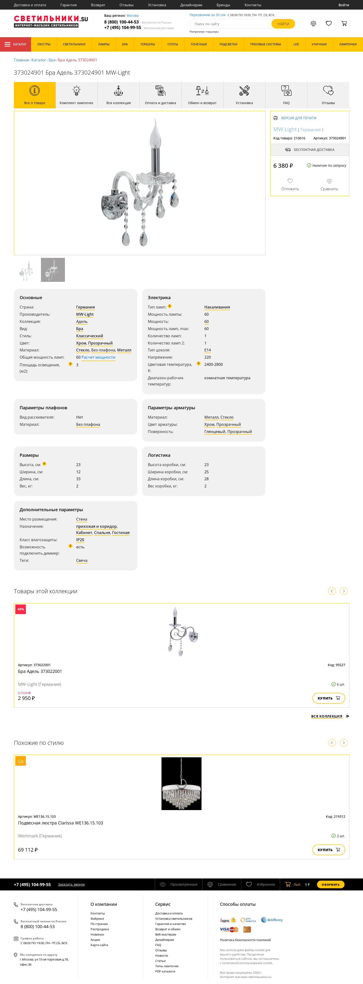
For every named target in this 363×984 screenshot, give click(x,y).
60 (206, 321)
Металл (124, 350)
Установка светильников (173, 918)
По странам (99, 924)
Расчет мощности (98, 357)
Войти (344, 5)
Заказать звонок (71, 884)
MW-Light (85, 314)
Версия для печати (299, 118)
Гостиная (121, 532)
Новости (161, 955)
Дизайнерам (191, 4)
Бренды (223, 4)
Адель (82, 321)
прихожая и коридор (96, 526)
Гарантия (68, 4)
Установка (157, 4)
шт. (293, 884)
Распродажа (100, 929)
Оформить (331, 884)
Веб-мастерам (165, 934)
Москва (133, 16)
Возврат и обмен (167, 929)
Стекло (82, 350)
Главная (21, 60)
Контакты (253, 4)
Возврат (98, 4)
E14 (207, 350)
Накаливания (217, 307)
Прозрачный (100, 343)
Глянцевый (214, 431)
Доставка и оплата (30, 4)
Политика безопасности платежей (245, 940)
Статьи (160, 961)
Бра (52, 60)
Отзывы (127, 4)
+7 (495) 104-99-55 (139, 27)
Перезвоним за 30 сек (208, 15)
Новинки (97, 934)
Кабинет (84, 532)
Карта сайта (99, 945)
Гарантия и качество (170, 924)
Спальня (102, 532)
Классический (89, 335)
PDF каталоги (165, 971)
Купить (329, 698)
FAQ (158, 945)
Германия (85, 307)
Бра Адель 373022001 (40, 671)
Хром (81, 343)
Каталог (15, 44)
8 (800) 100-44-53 (137, 22)
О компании (104, 904)
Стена (81, 519)
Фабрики (97, 918)
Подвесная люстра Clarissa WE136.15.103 (60, 823)
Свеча (81, 560)
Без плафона (103, 350)
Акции (95, 939)
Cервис (163, 904)
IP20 (80, 539)
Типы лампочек (167, 966)
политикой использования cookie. (247, 963)
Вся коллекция (330, 716)
